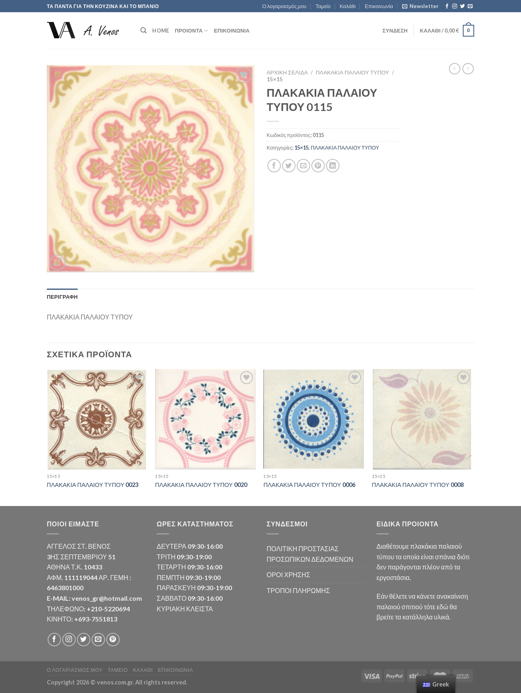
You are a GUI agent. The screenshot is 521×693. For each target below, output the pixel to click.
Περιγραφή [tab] (62, 296)
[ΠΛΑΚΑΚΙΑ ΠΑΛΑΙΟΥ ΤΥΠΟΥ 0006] (313, 419)
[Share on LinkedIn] (332, 165)
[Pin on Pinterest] (318, 165)
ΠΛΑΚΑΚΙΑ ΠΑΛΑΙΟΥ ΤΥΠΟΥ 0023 (93, 484)
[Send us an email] (470, 6)
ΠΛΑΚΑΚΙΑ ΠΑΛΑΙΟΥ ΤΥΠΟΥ (352, 72)
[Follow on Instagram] (454, 6)
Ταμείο (323, 6)
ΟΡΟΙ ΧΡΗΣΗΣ (288, 574)
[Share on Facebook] (274, 165)
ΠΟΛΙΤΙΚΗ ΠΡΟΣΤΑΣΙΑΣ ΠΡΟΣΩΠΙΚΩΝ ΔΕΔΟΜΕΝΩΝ (310, 554)
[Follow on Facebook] (446, 6)
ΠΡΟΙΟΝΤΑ (191, 31)
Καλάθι (347, 6)
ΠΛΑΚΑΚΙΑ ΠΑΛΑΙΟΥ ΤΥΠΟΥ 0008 (418, 484)
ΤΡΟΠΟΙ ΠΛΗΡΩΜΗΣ (298, 590)
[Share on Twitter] (289, 165)
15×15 (275, 79)
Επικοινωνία (379, 6)
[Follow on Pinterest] (113, 639)
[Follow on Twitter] (462, 6)
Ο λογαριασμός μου (284, 6)
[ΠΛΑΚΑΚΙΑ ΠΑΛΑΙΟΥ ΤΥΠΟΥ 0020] (205, 419)
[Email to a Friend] (303, 165)
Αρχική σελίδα (287, 72)
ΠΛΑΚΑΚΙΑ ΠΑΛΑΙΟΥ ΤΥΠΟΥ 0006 (309, 484)
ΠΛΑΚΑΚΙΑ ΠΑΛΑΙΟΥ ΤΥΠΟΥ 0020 (201, 484)
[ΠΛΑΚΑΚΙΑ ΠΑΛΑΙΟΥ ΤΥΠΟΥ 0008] (422, 419)
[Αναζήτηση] (143, 30)
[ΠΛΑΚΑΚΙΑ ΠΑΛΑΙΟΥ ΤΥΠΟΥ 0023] (97, 419)
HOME (160, 30)
